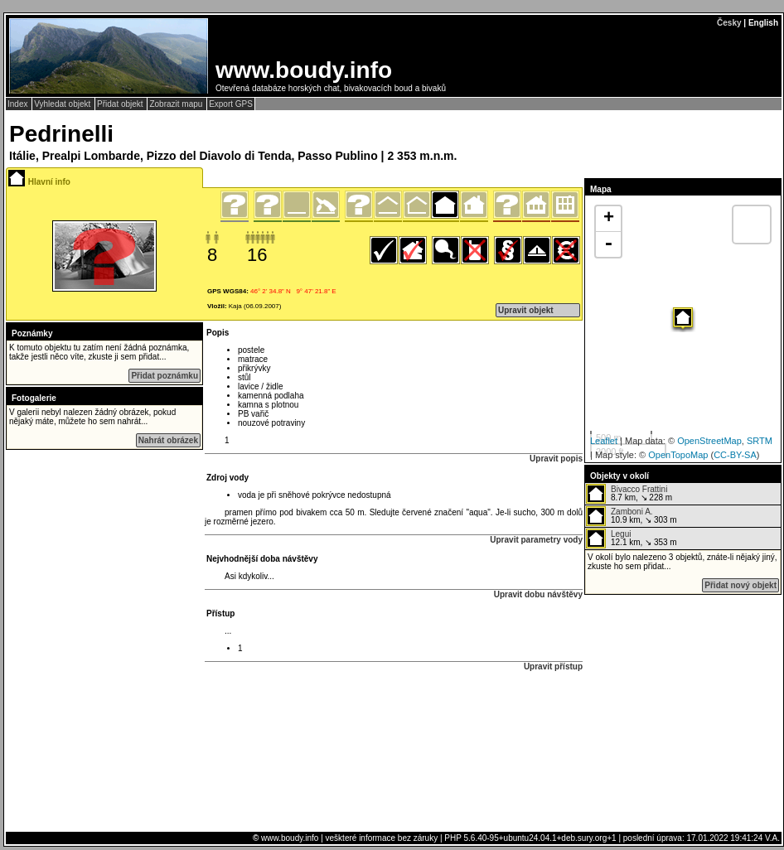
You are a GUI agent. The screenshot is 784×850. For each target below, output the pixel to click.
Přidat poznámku (164, 375)
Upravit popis (556, 458)
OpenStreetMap (709, 441)
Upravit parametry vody (536, 539)
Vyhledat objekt (63, 104)
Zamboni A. (632, 511)
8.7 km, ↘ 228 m (629, 494)
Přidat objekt (121, 104)
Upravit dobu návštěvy (538, 594)
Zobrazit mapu (177, 104)
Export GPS (231, 104)
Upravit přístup (553, 666)
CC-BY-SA (735, 455)
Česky (729, 22)
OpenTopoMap (678, 455)
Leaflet (603, 441)
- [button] (608, 244)
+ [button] (608, 218)
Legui (621, 533)
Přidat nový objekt (740, 585)
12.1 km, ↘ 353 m (631, 538)
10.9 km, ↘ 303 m (631, 516)
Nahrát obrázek (168, 440)
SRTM (759, 441)
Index (18, 104)
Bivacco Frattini (639, 489)
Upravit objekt (526, 310)
